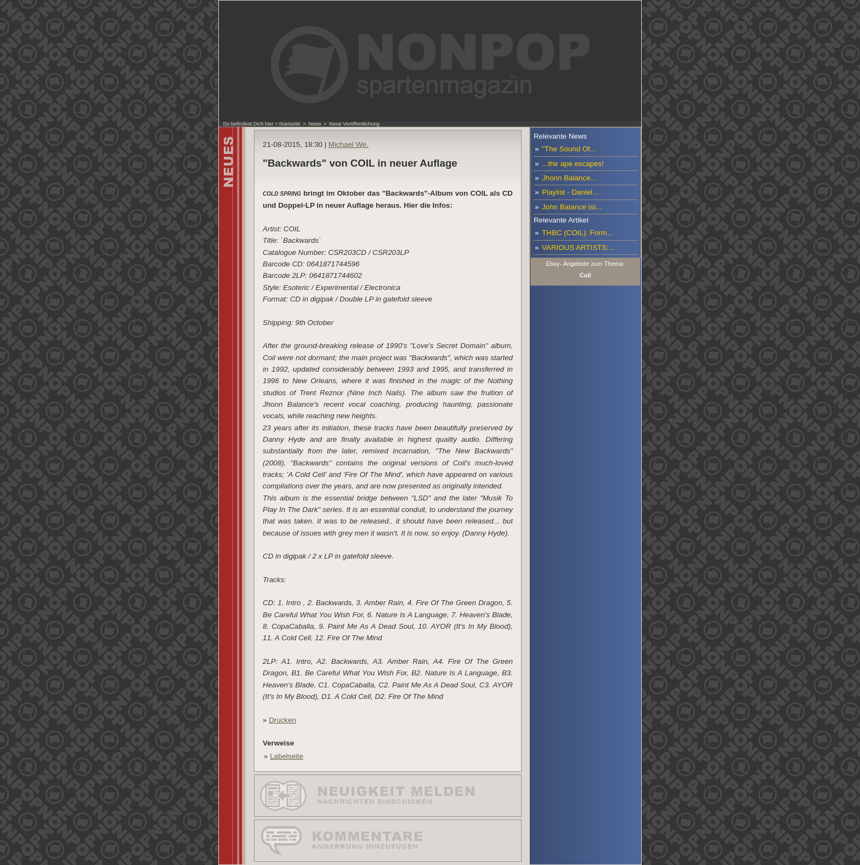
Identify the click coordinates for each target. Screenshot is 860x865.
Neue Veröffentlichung (354, 124)
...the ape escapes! (573, 164)
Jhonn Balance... (569, 178)
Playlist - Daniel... (570, 192)
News (314, 124)
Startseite (289, 124)
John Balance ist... (572, 207)
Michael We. (349, 144)
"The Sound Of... (569, 149)
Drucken (282, 720)
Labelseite (286, 756)
